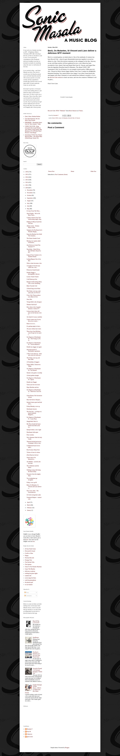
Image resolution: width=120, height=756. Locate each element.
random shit (28, 575)
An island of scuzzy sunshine (34, 317)
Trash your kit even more (33, 384)
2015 (26, 174)
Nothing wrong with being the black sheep (34, 470)
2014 (26, 177)
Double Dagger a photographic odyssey (33, 273)
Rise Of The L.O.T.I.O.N (36, 621)
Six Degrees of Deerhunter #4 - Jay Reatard (34, 369)
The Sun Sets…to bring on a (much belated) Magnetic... (34, 413)
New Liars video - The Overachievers (32, 491)
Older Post (93, 171)
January (29, 510)
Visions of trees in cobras (33, 452)
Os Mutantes (65, 118)
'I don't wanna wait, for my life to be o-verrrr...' (34, 320)
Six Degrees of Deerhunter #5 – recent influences (34, 343)
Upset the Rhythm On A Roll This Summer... (34, 235)
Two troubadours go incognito (32, 479)
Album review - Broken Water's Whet (33, 226)
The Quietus (28, 564)
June (28, 206)
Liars (60, 118)
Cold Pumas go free (32, 279)
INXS (56, 118)
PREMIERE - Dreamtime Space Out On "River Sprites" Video (33, 123)
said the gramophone (30, 580)
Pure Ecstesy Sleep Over (33, 450)
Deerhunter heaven (32, 409)
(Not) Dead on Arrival (32, 455)
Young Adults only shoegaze (34, 302)
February (29, 507)
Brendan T (29, 729)
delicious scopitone (30, 571)
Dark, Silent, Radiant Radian (32, 116)
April (28, 502)
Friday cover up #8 (32, 482)
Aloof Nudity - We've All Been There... (33, 214)
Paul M (29, 731)
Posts (27, 592)
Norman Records (29, 558)
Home (72, 171)
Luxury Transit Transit (32, 276)
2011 (26, 185)
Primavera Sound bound (33, 270)
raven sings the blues (30, 578)
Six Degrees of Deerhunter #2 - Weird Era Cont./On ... (34, 391)
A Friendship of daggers (33, 362)
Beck (53, 118)
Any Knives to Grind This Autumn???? (33, 245)
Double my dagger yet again (34, 347)
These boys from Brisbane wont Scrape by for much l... (34, 333)
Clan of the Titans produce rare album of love (34, 296)
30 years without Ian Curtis (34, 329)
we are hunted (28, 584)
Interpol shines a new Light (34, 429)
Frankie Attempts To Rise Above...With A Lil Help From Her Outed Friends (33, 688)
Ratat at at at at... (31, 323)
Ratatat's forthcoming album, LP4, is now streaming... (34, 282)
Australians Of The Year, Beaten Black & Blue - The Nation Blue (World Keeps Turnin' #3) (33, 136)
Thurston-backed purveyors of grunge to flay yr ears (34, 442)
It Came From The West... (33, 211)
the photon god (29, 582)
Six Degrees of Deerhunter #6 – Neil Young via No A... (34, 338)
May (28, 208)
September (30, 198)
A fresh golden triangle (33, 375)
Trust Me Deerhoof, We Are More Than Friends (32, 119)
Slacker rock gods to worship (34, 373)
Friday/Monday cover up (33, 406)
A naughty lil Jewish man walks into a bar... (33, 266)
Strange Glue (28, 560)
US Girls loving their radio (34, 495)
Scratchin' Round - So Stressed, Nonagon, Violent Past (37, 671)
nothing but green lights (31, 573)
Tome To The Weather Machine (33, 566)
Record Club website (56, 77)
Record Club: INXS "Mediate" (57, 110)
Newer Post (51, 171)
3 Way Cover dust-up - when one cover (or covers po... (34, 354)
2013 (26, 179)
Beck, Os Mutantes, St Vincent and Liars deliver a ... (34, 486)
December (30, 190)
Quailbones (36, 637)
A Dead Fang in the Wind (33, 288)
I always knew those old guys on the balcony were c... (34, 313)
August (29, 200)
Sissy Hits (29, 299)
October (29, 195)
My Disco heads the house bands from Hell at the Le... (34, 425)
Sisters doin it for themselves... (31, 458)
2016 (26, 171)
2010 (26, 187)
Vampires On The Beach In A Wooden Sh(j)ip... (34, 230)
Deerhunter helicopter (32, 432)
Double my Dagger (32, 382)
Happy (27, 555)
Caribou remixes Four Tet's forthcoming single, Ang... (34, 218)
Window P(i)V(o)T (32, 304)
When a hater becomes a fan (34, 263)
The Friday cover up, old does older (33, 358)
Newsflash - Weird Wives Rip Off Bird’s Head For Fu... (34, 251)
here (27, 539)
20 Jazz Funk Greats (30, 549)
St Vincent (77, 118)
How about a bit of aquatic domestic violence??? (34, 307)
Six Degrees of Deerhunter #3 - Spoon (34, 378)
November (30, 192)
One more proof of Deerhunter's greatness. (33, 350)
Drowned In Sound (30, 551)
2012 (26, 182)
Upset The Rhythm (30, 569)
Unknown (29, 734)
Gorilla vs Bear (29, 553)
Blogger (67, 747)
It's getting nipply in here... (34, 326)
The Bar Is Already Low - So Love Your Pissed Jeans (36, 654)
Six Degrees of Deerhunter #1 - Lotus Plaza (34, 418)
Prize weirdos (30, 435)
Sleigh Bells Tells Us (32, 421)
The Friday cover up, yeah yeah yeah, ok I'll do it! (33, 291)
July (28, 203)
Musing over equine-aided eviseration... (33, 241)
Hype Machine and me (33, 387)
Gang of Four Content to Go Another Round (34, 255)
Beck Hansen (73, 110)
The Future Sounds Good (33, 238)
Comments (28, 595)
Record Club (71, 118)
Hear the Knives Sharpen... (34, 399)
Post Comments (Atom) (61, 174)
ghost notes (30, 736)
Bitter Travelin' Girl (32, 286)
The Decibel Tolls (29, 562)
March (29, 505)
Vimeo (81, 110)
